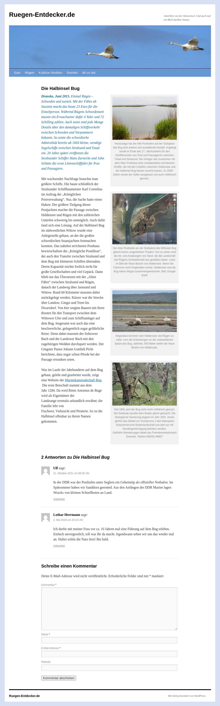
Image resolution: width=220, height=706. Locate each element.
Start (17, 72)
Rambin (72, 72)
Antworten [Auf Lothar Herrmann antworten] (59, 545)
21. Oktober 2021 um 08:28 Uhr (71, 473)
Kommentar (48, 584)
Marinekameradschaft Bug (83, 380)
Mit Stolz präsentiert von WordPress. (187, 695)
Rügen (29, 72)
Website (45, 661)
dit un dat (89, 72)
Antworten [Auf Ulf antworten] (59, 499)
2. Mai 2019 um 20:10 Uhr (68, 519)
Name (45, 634)
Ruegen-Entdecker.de (42, 14)
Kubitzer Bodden (51, 72)
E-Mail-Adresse (51, 648)
